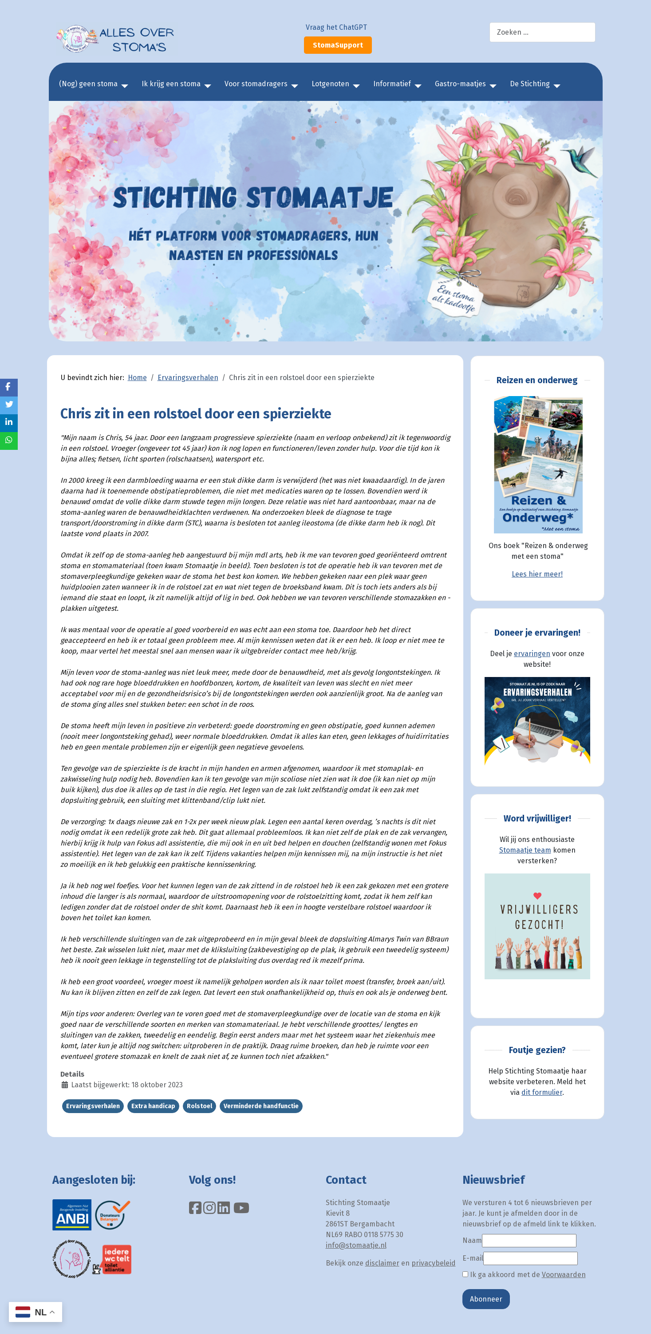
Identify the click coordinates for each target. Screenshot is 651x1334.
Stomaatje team (525, 850)
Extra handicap (153, 1106)
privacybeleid (433, 1263)
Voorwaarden (564, 1274)
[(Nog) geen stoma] (123, 86)
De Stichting (530, 84)
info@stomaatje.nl (356, 1245)
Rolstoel (199, 1106)
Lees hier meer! (537, 574)
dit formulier (541, 1092)
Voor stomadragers (256, 84)
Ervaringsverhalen (93, 1106)
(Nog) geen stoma (88, 84)
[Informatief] (416, 86)
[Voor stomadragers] (293, 86)
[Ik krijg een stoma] (206, 86)
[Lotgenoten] (354, 86)
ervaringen (532, 653)
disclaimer (382, 1263)
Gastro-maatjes (460, 84)
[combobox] (542, 32)
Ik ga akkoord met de (524, 1274)
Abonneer (486, 1299)
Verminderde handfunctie (261, 1106)
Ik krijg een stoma (171, 84)
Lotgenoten (330, 84)
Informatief (392, 84)
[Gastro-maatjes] (491, 86)
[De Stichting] (555, 86)
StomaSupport (338, 45)
